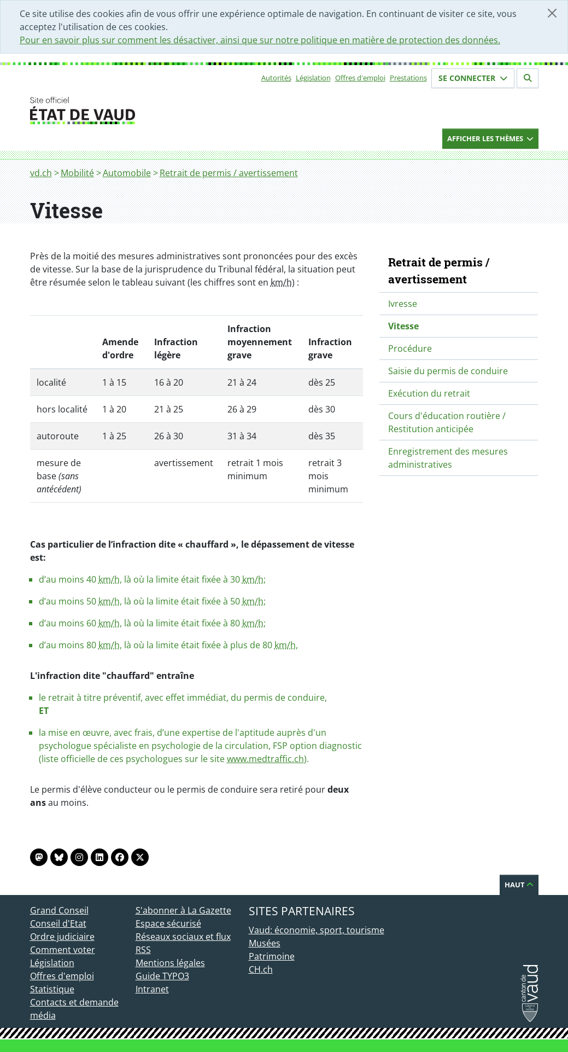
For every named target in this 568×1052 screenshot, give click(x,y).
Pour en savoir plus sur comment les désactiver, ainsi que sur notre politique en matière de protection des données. (260, 40)
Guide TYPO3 (162, 976)
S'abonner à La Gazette (183, 910)
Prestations (408, 78)
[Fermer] (552, 13)
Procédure (410, 348)
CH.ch (261, 969)
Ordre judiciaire (62, 937)
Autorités (276, 78)
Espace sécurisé (168, 923)
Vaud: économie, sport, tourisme (316, 930)
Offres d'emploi (360, 78)
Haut (519, 885)
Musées (264, 943)
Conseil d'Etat (58, 923)
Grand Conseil (59, 910)
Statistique (52, 989)
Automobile (127, 173)
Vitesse (403, 326)
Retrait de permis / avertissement (229, 173)
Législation (313, 78)
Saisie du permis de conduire (448, 371)
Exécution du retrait (429, 393)
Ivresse (402, 304)
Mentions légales (170, 963)
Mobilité (77, 173)
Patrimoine (272, 956)
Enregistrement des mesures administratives (448, 457)
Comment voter (62, 950)
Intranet (152, 989)
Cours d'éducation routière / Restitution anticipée (447, 422)
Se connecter (472, 78)
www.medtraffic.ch (265, 759)
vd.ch (41, 173)
